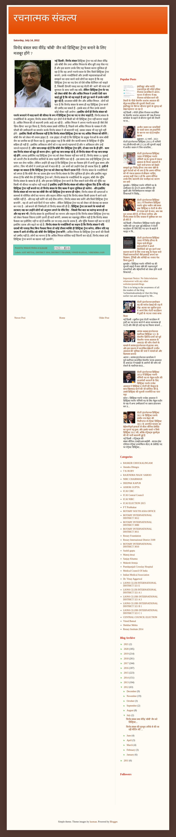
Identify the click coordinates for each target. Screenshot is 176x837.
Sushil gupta (129, 550)
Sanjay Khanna (130, 559)
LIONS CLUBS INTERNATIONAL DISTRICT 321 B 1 (140, 605)
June (129, 735)
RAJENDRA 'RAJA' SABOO (137, 475)
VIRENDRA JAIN (97, 252)
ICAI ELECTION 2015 (134, 503)
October (131, 701)
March (130, 745)
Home (62, 318)
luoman (93, 821)
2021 (126, 644)
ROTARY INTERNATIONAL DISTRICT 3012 (137, 516)
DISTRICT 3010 (43, 252)
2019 (126, 653)
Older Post (104, 318)
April (129, 740)
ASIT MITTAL (28, 252)
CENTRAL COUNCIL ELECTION (140, 617)
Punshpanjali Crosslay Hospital (138, 566)
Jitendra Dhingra (131, 467)
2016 (126, 668)
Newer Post (19, 318)
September (132, 705)
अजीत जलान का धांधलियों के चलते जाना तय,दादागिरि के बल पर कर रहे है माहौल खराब (148, 131)
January (131, 754)
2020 (126, 649)
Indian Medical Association (136, 575)
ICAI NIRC (128, 499)
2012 (126, 687)
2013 (126, 682)
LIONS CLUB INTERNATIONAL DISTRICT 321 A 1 (140, 591)
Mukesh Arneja (130, 563)
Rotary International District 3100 (139, 540)
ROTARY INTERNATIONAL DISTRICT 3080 (137, 523)
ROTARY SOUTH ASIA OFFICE (139, 511)
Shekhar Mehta (130, 625)
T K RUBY (128, 471)
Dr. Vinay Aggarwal (132, 579)
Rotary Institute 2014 (133, 629)
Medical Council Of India (135, 571)
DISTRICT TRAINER (60, 252)
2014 (126, 677)
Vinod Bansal (129, 621)
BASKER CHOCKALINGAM (138, 463)
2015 (126, 673)
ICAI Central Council (133, 495)
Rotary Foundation (132, 536)
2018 (126, 658)
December (132, 691)
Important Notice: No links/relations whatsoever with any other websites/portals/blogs (140, 281)
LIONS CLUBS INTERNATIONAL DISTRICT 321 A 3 (140, 598)
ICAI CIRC (128, 491)
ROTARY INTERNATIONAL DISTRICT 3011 (137, 530)
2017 (126, 663)
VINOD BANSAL (79, 252)
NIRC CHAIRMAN (132, 479)
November (132, 696)
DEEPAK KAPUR (132, 483)
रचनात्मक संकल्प (45, 17)
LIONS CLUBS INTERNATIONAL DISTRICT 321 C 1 (140, 611)
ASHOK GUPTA (131, 487)
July (129, 715)
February (131, 750)
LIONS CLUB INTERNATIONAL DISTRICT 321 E (140, 584)
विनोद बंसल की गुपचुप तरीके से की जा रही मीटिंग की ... (142, 728)
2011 (126, 760)
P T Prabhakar (130, 507)
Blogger (113, 821)
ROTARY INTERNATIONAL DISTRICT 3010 (137, 545)
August (130, 710)
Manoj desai (129, 554)
